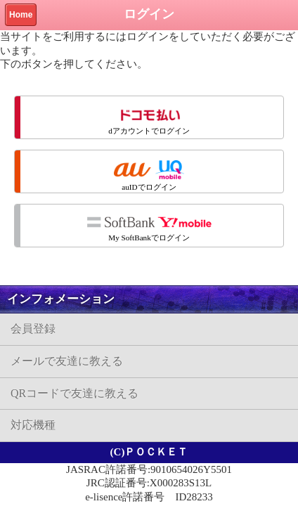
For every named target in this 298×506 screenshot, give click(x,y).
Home (20, 15)
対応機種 (33, 425)
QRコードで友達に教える (74, 393)
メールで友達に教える (67, 361)
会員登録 (33, 329)
